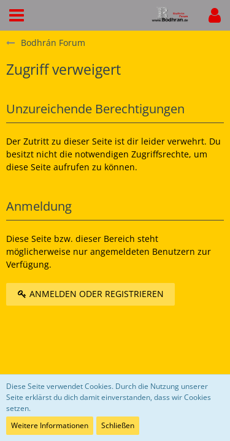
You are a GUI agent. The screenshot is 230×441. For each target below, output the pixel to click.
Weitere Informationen (49, 425)
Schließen (117, 425)
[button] (16, 15)
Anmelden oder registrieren (90, 294)
